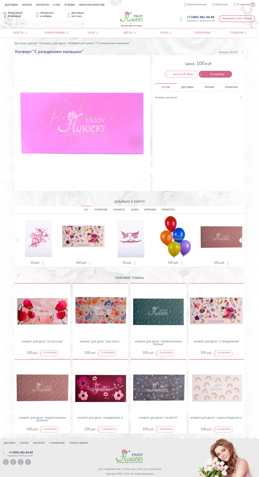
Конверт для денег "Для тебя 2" (100, 341)
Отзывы (69, 5)
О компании (57, 443)
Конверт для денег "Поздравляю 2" (100, 418)
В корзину (217, 74)
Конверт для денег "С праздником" (217, 341)
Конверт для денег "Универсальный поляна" (158, 343)
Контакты (42, 5)
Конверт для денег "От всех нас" (42, 341)
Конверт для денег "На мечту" (158, 418)
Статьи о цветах (78, 443)
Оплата (27, 5)
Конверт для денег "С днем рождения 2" (216, 418)
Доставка (11, 5)
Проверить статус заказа (237, 18)
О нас (57, 5)
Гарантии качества (92, 5)
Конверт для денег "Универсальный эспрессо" (42, 419)
